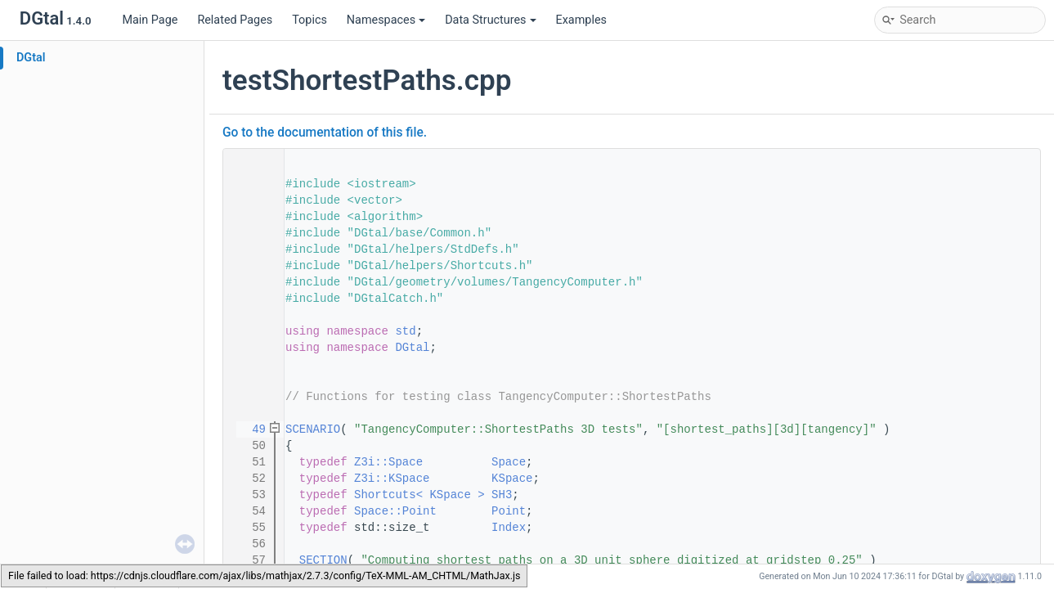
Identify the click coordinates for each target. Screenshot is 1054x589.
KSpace (511, 478)
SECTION (323, 560)
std (405, 331)
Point (508, 511)
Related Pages (234, 20)
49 (248, 429)
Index (508, 527)
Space (508, 462)
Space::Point (395, 511)
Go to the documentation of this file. (324, 132)
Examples (581, 20)
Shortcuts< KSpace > (419, 494)
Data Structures (490, 20)
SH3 (501, 494)
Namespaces (386, 20)
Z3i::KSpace (391, 478)
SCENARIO (312, 429)
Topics (309, 20)
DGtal (31, 58)
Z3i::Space (388, 462)
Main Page (149, 20)
